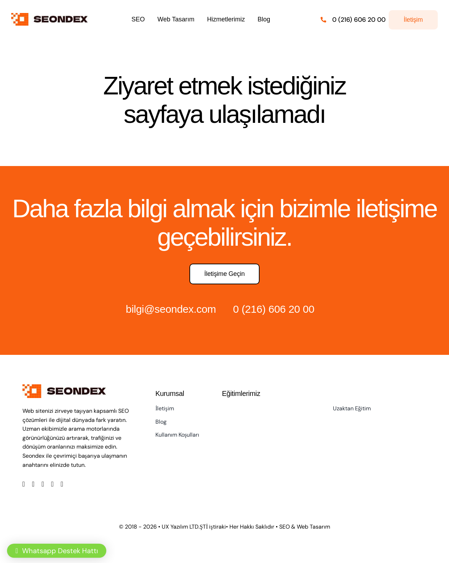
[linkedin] (62, 484)
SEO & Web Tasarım (304, 526)
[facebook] (23, 484)
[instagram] (42, 484)
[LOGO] (51, 16)
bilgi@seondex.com (171, 309)
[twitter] (33, 484)
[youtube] (52, 484)
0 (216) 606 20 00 (273, 309)
